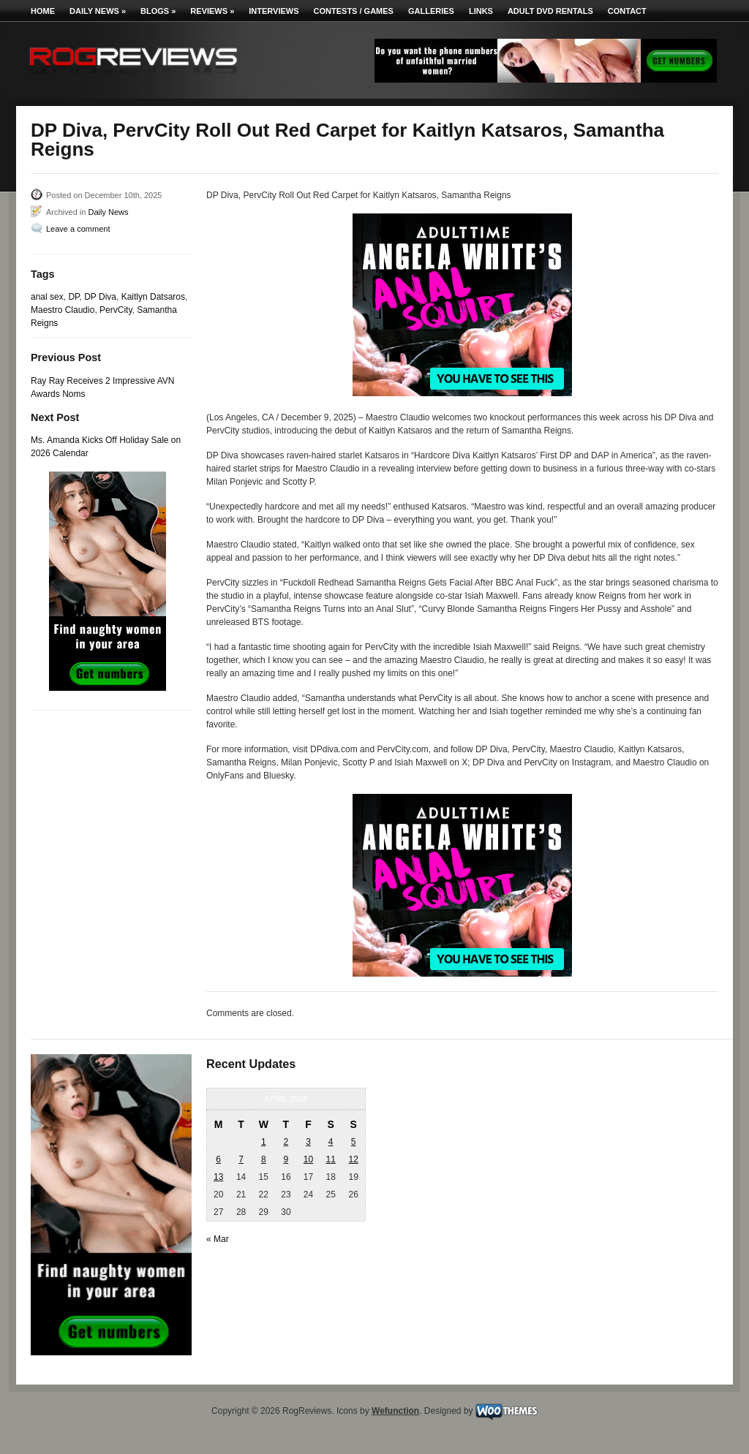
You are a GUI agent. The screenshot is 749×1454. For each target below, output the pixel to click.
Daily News (97, 11)
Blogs (158, 11)
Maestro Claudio (62, 310)
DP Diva (100, 297)
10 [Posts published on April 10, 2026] (308, 1159)
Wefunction (395, 1411)
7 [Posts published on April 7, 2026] (241, 1159)
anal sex (47, 297)
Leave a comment (78, 228)
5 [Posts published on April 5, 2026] (353, 1142)
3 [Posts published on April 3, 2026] (308, 1142)
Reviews (212, 11)
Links (481, 11)
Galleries (431, 11)
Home (43, 11)
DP (73, 297)
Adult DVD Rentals (550, 11)
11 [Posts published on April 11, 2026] (330, 1159)
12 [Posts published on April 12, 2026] (353, 1159)
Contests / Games (354, 11)
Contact (627, 11)
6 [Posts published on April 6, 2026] (218, 1159)
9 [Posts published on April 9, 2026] (286, 1159)
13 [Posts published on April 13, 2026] (218, 1177)
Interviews (273, 11)
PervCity (115, 310)
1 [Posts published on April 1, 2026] (263, 1142)
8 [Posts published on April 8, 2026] (263, 1159)
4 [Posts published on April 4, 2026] (331, 1142)
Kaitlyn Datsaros (153, 297)
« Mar (217, 1239)
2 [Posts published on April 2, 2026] (286, 1142)
